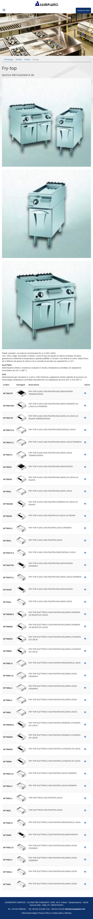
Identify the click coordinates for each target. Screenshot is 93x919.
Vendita (18, 59)
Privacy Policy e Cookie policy (50, 913)
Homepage (8, 59)
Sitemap (68, 913)
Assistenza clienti (83, 10)
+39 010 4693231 (18, 909)
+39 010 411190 (38, 909)
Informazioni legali (29, 913)
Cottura (27, 59)
